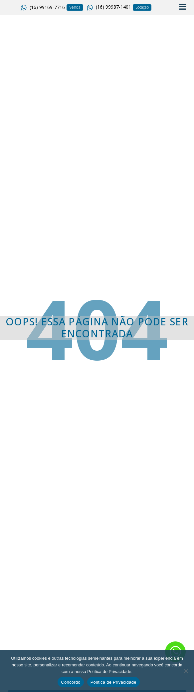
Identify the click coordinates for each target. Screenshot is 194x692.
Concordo (70, 682)
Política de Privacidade (113, 682)
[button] (43, 7)
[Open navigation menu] (182, 7)
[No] (185, 671)
